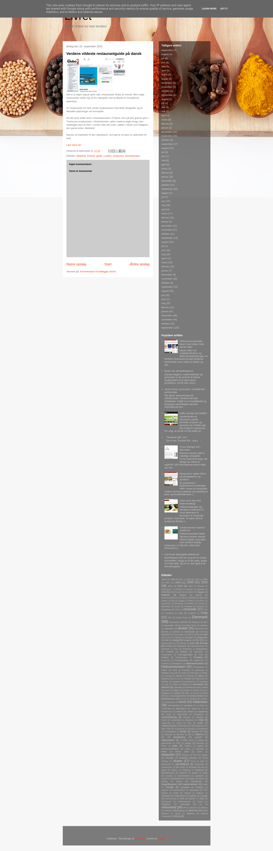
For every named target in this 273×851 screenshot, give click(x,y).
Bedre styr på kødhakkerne (178, 371)
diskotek (165, 632)
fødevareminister (195, 663)
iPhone (189, 687)
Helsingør (194, 673)
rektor (164, 751)
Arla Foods (175, 592)
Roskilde (170, 758)
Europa (204, 643)
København (200, 701)
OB (189, 734)
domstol (176, 632)
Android (178, 589)
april (164, 70)
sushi (205, 784)
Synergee (140, 838)
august (165, 54)
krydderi (204, 699)
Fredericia (166, 660)
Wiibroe (204, 808)
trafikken (200, 793)
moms (179, 723)
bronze (202, 603)
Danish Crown (182, 618)
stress (179, 781)
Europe (168, 646)
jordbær (186, 690)
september (167, 50)
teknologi (194, 790)
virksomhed (169, 807)
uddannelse (179, 795)
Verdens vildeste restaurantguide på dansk (104, 54)
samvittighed (182, 764)
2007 (167, 582)
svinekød (185, 787)
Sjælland (199, 770)
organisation (168, 740)
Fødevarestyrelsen (173, 666)
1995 (164, 579)
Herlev (204, 673)
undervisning (170, 799)
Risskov (185, 755)
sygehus (165, 790)
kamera (196, 693)
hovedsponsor (189, 682)
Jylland (177, 693)
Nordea (191, 729)
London (107, 155)
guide (99, 155)
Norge (183, 731)
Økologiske (179, 810)
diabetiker (169, 628)
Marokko (186, 717)
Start (107, 264)
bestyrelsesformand (170, 598)
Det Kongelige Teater (187, 625)
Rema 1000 (182, 751)
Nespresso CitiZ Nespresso (193, 726)
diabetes (203, 625)
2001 (181, 579)
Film (176, 649)
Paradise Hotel (186, 740)
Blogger (162, 838)
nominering (179, 729)
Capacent (200, 606)
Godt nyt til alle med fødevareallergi (190, 502)
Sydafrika (199, 787)
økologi (167, 811)
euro (192, 643)
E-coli (167, 637)
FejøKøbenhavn (197, 646)
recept (187, 749)
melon (164, 720)
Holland (187, 678)
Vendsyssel (166, 802)
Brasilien (191, 603)
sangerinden (167, 767)
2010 (204, 582)
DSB (189, 635)
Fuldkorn (165, 664)
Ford (201, 654)
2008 (177, 582)
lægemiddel (182, 714)
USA (181, 798)
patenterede (167, 743)
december (167, 82)
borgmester (166, 603)
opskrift (198, 737)
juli (163, 58)
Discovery (199, 628)
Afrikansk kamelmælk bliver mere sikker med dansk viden (192, 344)
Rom (195, 755)
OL (163, 737)
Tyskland (166, 795)
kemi (205, 693)
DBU (206, 622)
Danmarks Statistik (178, 622)
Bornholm (179, 603)
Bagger (200, 592)
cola (180, 613)
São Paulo (180, 767)
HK (178, 679)
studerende (196, 781)
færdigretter (177, 664)
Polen (164, 746)
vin (200, 804)
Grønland (186, 670)
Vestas (200, 802)
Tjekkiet (187, 793)
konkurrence (168, 698)
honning (165, 682)
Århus (177, 816)
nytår (205, 732)
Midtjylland (189, 720)
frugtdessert (199, 660)
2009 (190, 582)
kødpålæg (188, 705)
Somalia (169, 776)
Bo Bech (201, 601)
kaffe (187, 693)
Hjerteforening (168, 679)
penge (188, 743)
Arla (164, 591)
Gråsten (165, 673)
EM (166, 640)
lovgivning (203, 711)
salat (202, 761)
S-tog (192, 761)
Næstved (168, 734)
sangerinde (199, 764)
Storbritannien (132, 155)
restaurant (118, 155)
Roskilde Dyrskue (188, 758)
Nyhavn (195, 731)
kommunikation (197, 696)
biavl (184, 598)
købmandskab (174, 705)
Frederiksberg (181, 660)
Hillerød (179, 676)
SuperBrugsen (169, 784)
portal (200, 746)
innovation (198, 684)
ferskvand (166, 649)
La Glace (200, 705)
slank (204, 773)
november (167, 87)
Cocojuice (169, 613)
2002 (188, 579)
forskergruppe (181, 657)
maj (163, 66)
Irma (205, 687)
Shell (164, 770)
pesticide (200, 743)
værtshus (194, 808)
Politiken (187, 746)
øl (203, 810)
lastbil (194, 709)
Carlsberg (166, 609)
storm (201, 778)
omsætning (179, 737)
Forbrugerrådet (185, 654)
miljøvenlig (166, 723)
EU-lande (182, 643)
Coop (204, 612)
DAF (169, 618)
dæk (205, 634)
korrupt (183, 699)
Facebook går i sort (176, 437)
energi (175, 640)
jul (204, 690)
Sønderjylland (179, 790)
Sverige (170, 787)
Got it (224, 8)
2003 (197, 579)
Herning (168, 676)
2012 (180, 586)
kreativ (193, 698)
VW (184, 808)
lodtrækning (166, 712)
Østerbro (165, 814)
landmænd (181, 708)
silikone (174, 770)
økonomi (193, 810)
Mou (189, 723)
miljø (200, 720)
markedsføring (169, 717)
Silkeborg (186, 770)
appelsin (200, 589)
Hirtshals (190, 676)
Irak (198, 687)
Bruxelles (166, 606)
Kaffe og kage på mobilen (193, 413)
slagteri (195, 773)
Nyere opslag (76, 264)
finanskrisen (201, 649)
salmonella (166, 764)
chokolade (189, 609)
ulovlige (204, 795)
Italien (176, 690)
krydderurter (169, 702)
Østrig (177, 814)
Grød (175, 670)
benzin (198, 595)
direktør (183, 628)
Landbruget (166, 709)
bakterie (166, 594)
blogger (182, 601)
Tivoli (175, 793)
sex (202, 767)
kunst (182, 701)
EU (197, 640)
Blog (173, 601)
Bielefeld (81, 155)
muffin (200, 723)
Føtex (164, 670)
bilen (202, 597)
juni (163, 62)
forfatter (165, 657)
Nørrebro (180, 734)
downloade (189, 631)
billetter (165, 601)
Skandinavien (168, 773)
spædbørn (199, 776)
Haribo (184, 673)
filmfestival (187, 649)
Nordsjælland (170, 732)
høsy (166, 684)
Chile (177, 610)
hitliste (201, 676)
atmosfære (189, 592)
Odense (199, 734)
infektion (185, 684)
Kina (167, 696)
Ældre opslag (139, 264)
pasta (201, 740)
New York (166, 728)
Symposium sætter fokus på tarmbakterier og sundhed (193, 476)
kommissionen (179, 696)
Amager (201, 586)
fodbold (183, 651)
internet (165, 687)
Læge (168, 714)
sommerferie (184, 776)
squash (165, 779)
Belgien (182, 595)
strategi (165, 781)
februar (165, 123)
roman (204, 755)
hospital (176, 682)
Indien (175, 684)
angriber (189, 589)
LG (202, 709)
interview (178, 687)
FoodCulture (167, 655)
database (196, 622)
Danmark (199, 617)
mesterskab (176, 720)
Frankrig (198, 657)
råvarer (177, 761)
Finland (91, 155)
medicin (199, 717)
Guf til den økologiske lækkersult (181, 554)
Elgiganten (202, 637)
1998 (172, 579)
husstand (203, 682)
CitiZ (205, 610)
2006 (205, 579)
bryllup (177, 606)
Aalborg (190, 813)
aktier (190, 586)
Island (167, 690)
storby (192, 778)
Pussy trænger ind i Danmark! (190, 448)
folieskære (198, 652)
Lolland (178, 711)
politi (174, 745)
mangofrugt (198, 714)
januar (165, 78)
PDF (178, 743)
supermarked (190, 784)
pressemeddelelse (170, 749)
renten (199, 752)
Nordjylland (203, 729)
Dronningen (179, 635)
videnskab (185, 804)
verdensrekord (184, 802)
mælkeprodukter (169, 725)
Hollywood (200, 679)
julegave (166, 693)
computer (192, 613)
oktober (165, 91)
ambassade (166, 589)
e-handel (177, 637)
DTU (197, 634)
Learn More (209, 8)
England (187, 640)
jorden (196, 690)
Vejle (202, 798)
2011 (170, 586)
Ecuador (189, 637)
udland (193, 795)
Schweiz (193, 767)
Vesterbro (166, 804)
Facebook (181, 646)
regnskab (200, 749)
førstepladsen (198, 667)
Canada (188, 606)
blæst (191, 601)
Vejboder (192, 799)
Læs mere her (73, 145)
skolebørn (183, 773)
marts (165, 74)
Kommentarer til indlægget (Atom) (98, 271)
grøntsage (199, 670)
